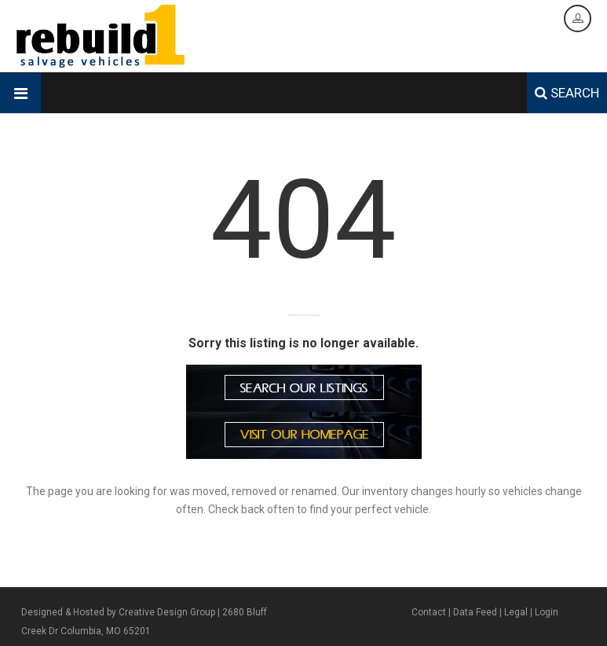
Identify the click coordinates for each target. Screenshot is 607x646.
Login (546, 612)
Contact (428, 612)
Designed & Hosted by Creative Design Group (118, 612)
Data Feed (475, 612)
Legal (516, 612)
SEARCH (567, 93)
